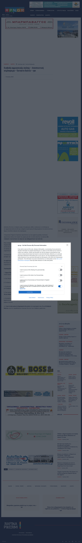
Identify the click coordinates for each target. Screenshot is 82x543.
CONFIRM (30, 292)
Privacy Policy (49, 297)
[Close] (67, 245)
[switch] (60, 270)
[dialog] (41, 271)
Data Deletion (32, 297)
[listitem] (41, 266)
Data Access (41, 297)
